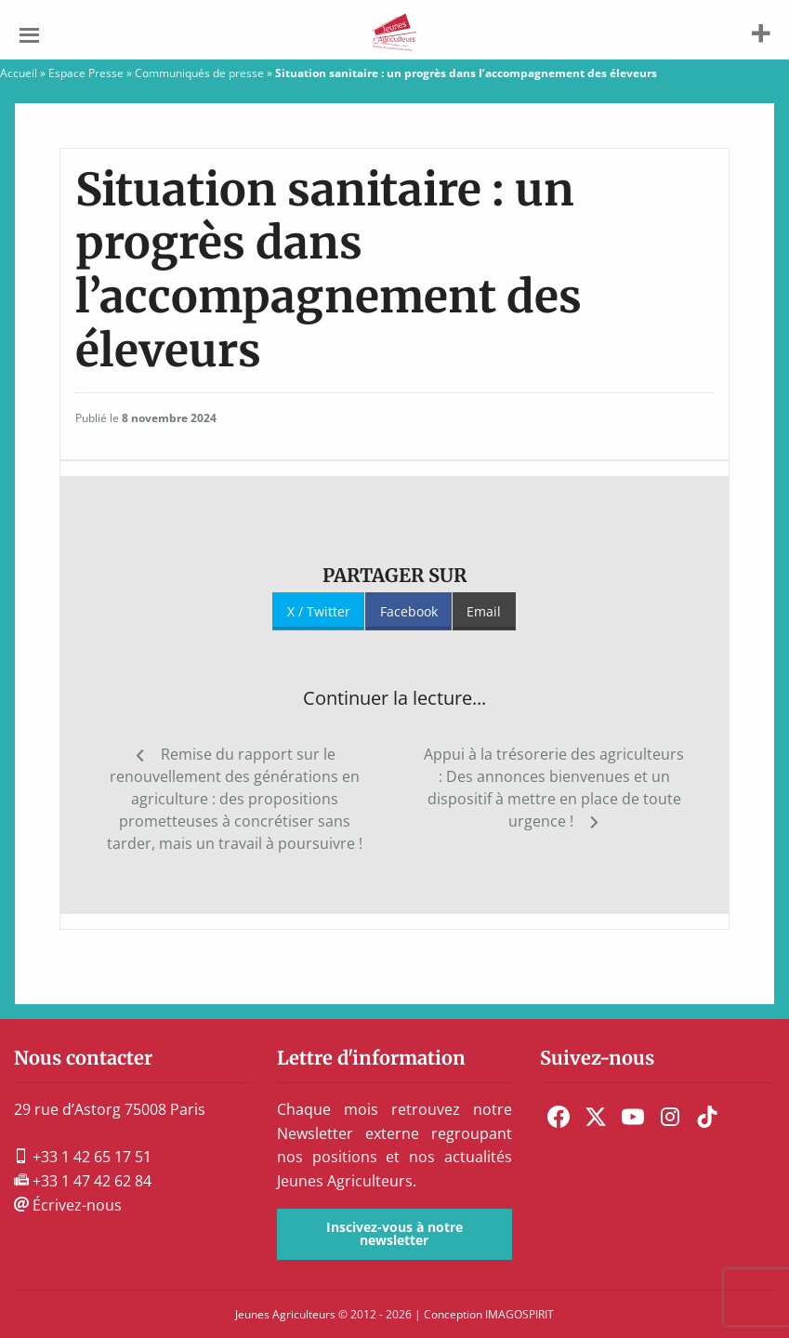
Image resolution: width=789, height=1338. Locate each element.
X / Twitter (318, 611)
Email (484, 611)
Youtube (632, 1116)
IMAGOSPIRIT (519, 1314)
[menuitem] (558, 1116)
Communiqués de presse (199, 73)
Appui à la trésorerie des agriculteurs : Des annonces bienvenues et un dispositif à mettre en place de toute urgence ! (554, 787)
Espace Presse (86, 73)
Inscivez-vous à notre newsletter (394, 1233)
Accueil (18, 73)
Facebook (409, 611)
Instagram (670, 1116)
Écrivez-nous (68, 1205)
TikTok (707, 1116)
